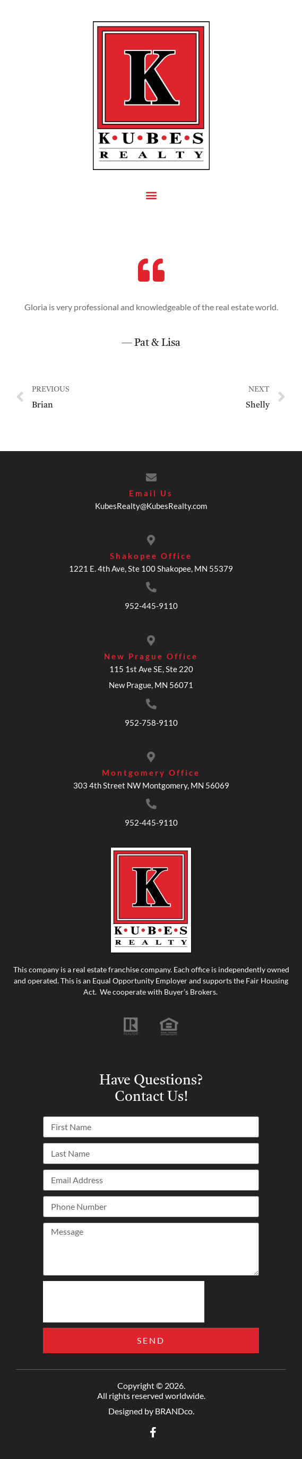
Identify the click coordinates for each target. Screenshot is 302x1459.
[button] (151, 194)
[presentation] (123, 1301)
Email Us (151, 493)
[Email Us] (151, 477)
